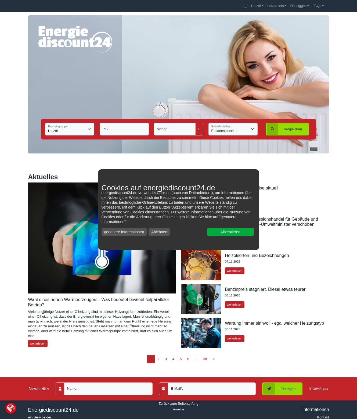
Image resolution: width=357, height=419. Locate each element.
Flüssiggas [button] (298, 6)
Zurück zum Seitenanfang (178, 404)
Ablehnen (159, 232)
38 (205, 359)
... (196, 359)
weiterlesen (37, 343)
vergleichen (284, 129)
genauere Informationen (124, 232)
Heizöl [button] (256, 6)
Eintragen (279, 389)
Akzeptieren (230, 232)
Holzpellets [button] (275, 6)
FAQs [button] (316, 6)
